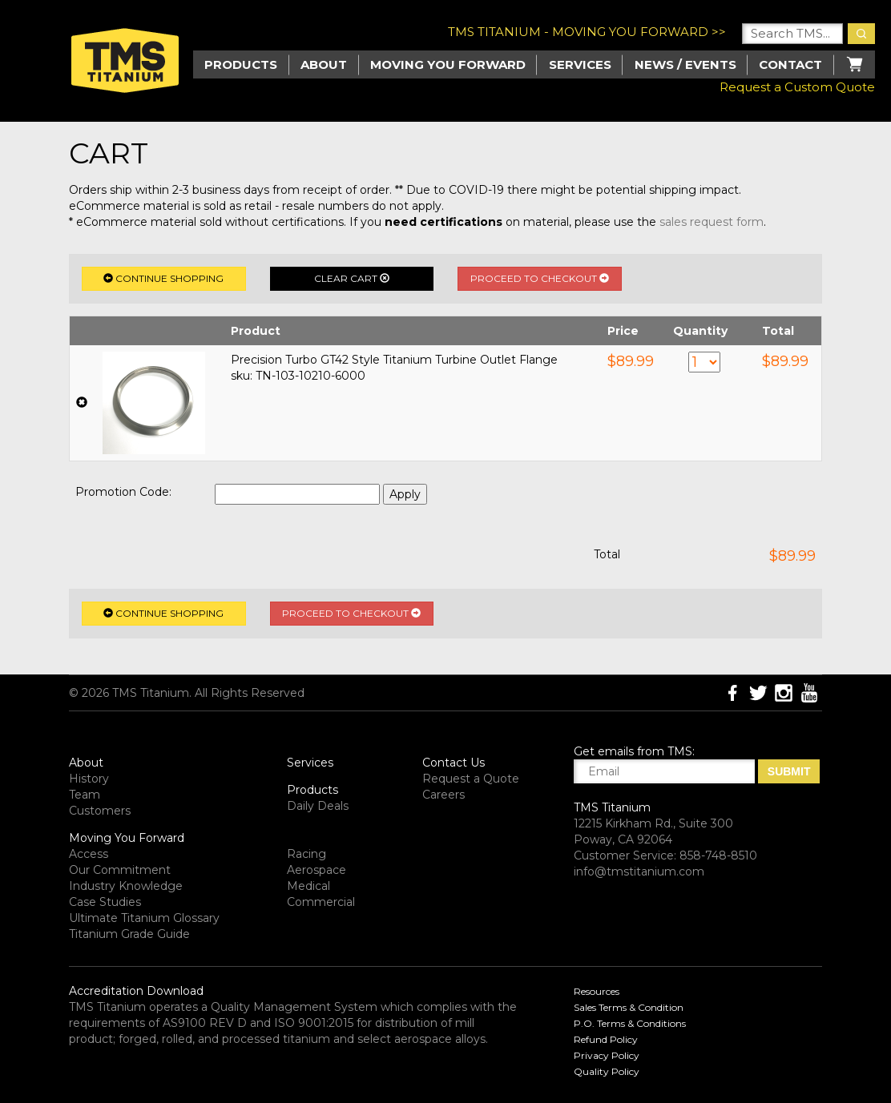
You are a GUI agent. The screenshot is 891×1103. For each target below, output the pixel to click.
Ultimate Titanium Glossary (144, 918)
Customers (100, 810)
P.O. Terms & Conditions (630, 1023)
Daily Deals (318, 806)
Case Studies (105, 902)
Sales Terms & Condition (628, 1007)
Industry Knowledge (126, 886)
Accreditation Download (136, 991)
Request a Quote (470, 778)
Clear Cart (351, 278)
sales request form (711, 222)
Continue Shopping (163, 278)
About (323, 64)
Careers (443, 794)
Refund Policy (606, 1039)
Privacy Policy (606, 1055)
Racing (306, 854)
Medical (308, 886)
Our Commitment (120, 870)
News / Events (685, 64)
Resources (596, 991)
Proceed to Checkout (539, 278)
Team (84, 794)
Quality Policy (606, 1071)
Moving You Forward (126, 838)
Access (88, 854)
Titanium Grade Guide (129, 934)
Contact (790, 64)
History (89, 778)
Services (580, 64)
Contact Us (453, 762)
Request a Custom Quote (797, 87)
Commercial (321, 902)
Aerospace (316, 870)
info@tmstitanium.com (639, 871)
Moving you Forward (448, 64)
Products (312, 790)
